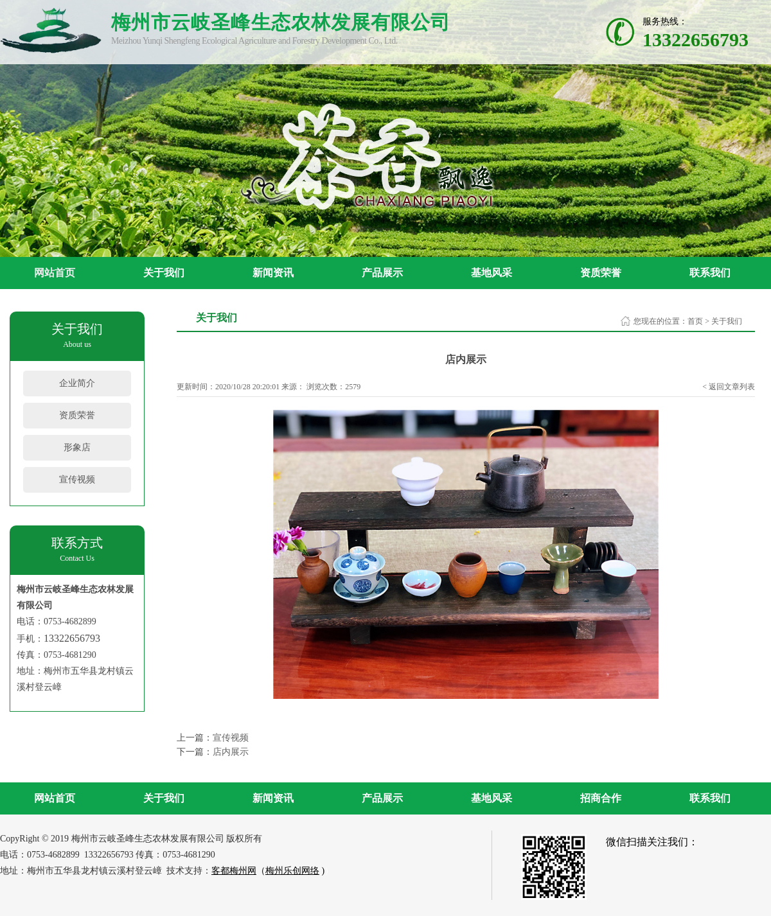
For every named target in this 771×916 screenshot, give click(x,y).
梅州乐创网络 (292, 871)
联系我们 (710, 272)
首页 (695, 321)
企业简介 (77, 383)
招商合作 (600, 798)
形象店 (77, 447)
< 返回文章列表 (728, 386)
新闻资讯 (273, 272)
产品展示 (382, 272)
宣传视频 (77, 479)
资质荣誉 (600, 272)
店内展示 (231, 752)
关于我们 (163, 272)
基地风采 (491, 272)
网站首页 (54, 272)
